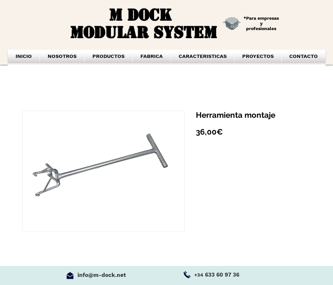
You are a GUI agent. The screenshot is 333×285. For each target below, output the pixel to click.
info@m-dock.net (101, 275)
